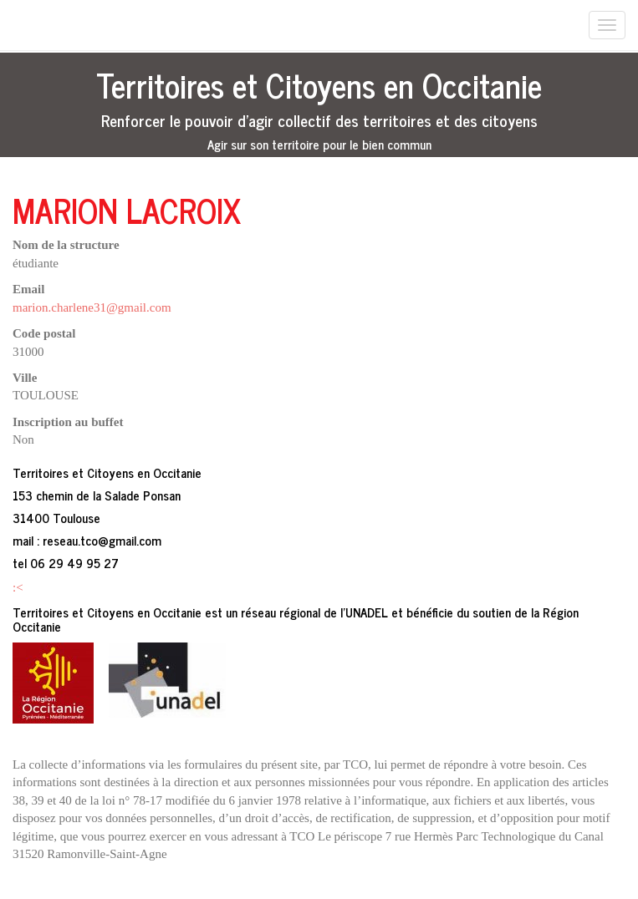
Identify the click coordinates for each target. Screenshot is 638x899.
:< (18, 587)
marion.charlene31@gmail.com (92, 307)
